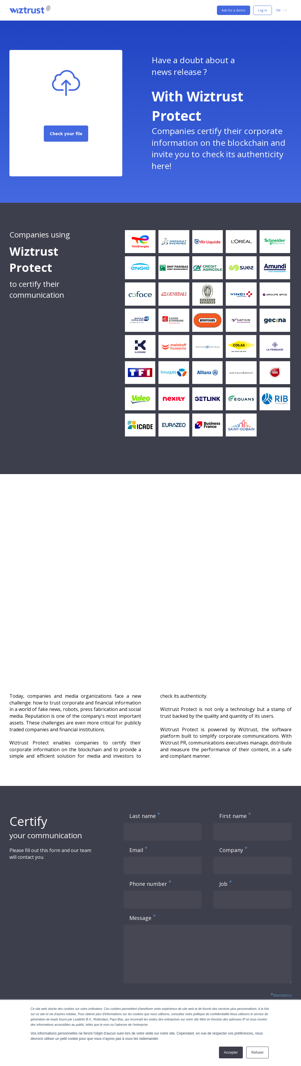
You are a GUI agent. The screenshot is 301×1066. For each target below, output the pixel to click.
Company (231, 850)
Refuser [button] (257, 1052)
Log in (262, 10)
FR (285, 10)
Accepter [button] (231, 1052)
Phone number (148, 883)
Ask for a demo (233, 10)
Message (140, 917)
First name (233, 815)
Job (223, 883)
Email (136, 850)
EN (278, 10)
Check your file (66, 133)
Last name (142, 815)
